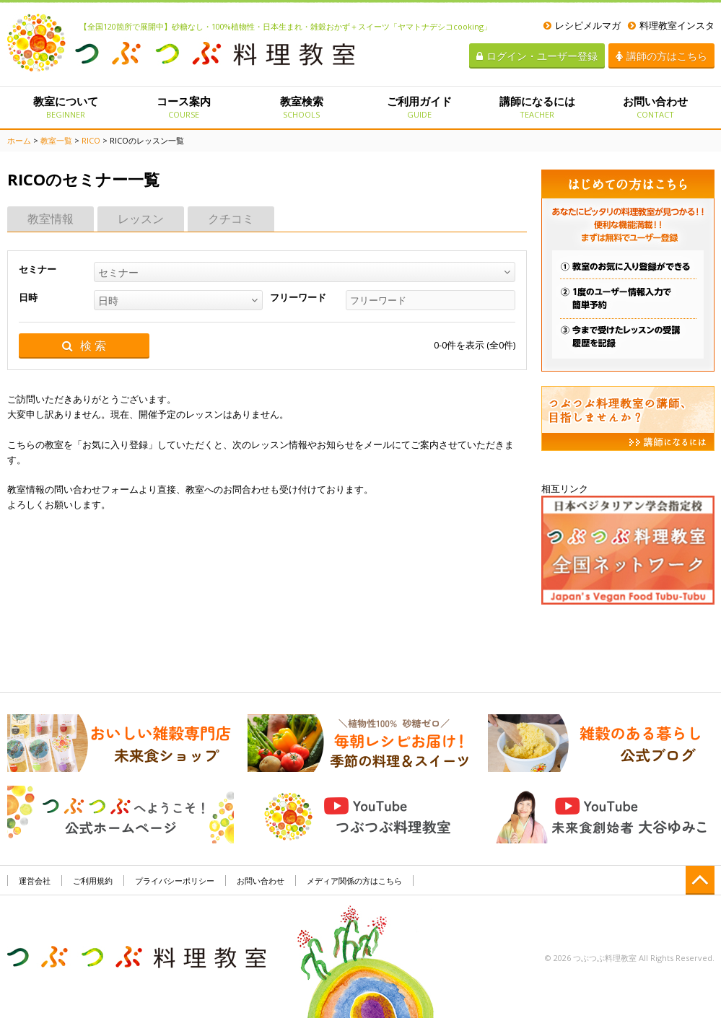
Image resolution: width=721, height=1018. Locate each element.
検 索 (84, 346)
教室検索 (301, 107)
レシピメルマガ (582, 25)
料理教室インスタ (671, 25)
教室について (66, 107)
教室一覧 (56, 140)
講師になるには (537, 107)
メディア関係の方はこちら (354, 880)
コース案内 (183, 107)
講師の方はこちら (661, 56)
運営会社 (35, 880)
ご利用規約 (93, 880)
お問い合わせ (655, 107)
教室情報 (50, 219)
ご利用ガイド (419, 107)
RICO (91, 140)
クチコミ (231, 219)
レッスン (141, 219)
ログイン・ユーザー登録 (537, 56)
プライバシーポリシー (174, 880)
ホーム (19, 140)
